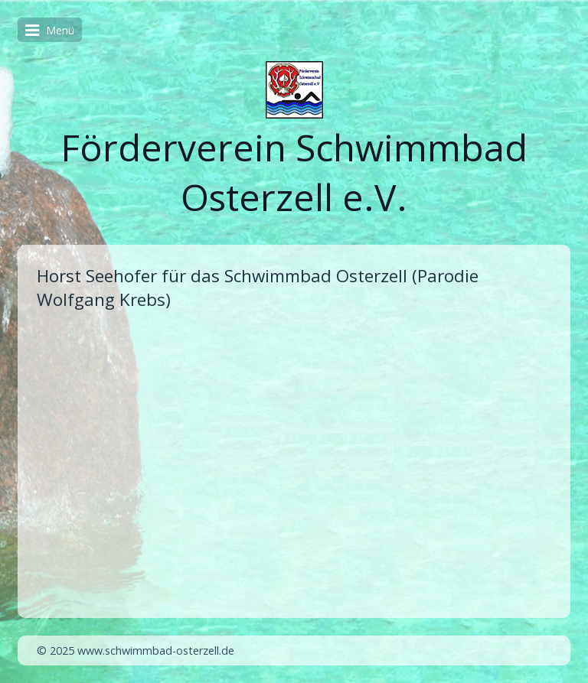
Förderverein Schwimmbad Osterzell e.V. (294, 172)
